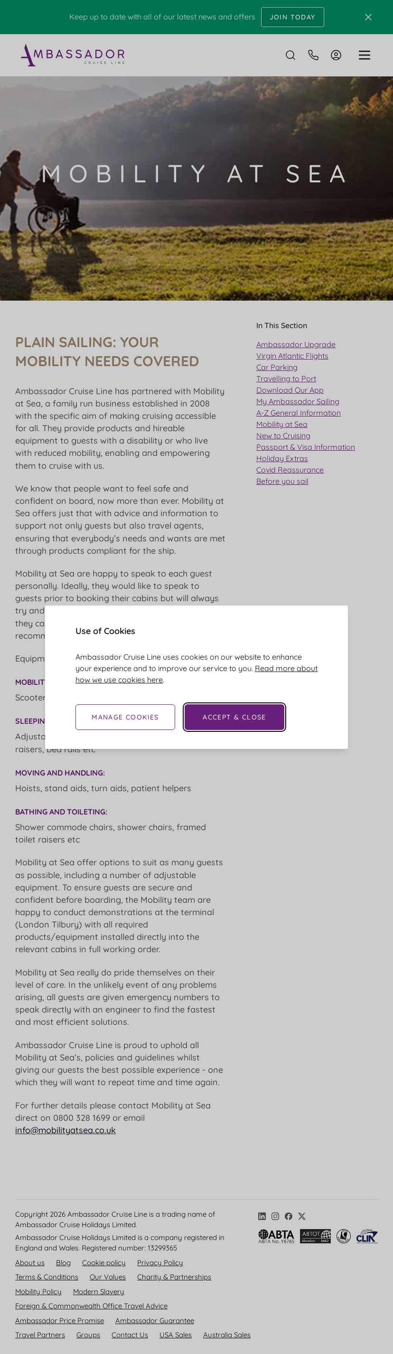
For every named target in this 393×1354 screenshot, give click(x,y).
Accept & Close (234, 717)
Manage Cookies (125, 717)
